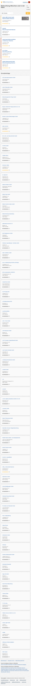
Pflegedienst (6, 670)
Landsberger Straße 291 (15, 54)
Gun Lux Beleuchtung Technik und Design (10, 262)
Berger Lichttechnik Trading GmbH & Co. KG (11, 106)
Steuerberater (3, 671)
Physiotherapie (26, 670)
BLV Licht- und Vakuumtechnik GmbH (9, 135)
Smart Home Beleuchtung (7, 583)
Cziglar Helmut (5, 155)
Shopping (24, 664)
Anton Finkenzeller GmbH (7, 87)
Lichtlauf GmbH (5, 369)
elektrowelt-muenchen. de (7, 223)
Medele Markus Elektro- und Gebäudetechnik (11, 437)
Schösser (4, 544)
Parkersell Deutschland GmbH (8, 496)
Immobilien (15, 664)
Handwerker (10, 664)
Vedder (3, 632)
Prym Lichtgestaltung (6, 515)
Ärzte (2, 664)
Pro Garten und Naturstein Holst (8, 505)
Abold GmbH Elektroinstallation (15, 40)
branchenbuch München (8, 1)
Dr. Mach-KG (5, 174)
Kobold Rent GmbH (6, 281)
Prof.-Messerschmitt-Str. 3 (11, 21)
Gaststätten (19, 667)
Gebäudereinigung (4, 669)
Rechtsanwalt (11, 670)
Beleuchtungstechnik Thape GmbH (9, 97)
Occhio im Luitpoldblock (7, 457)
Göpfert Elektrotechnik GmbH (15, 62)
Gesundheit (5, 664)
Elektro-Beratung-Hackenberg (8, 213)
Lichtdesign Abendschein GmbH (8, 359)
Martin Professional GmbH (7, 418)
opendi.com (3, 683)
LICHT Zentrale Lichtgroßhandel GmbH (10, 340)
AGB (17, 680)
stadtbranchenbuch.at (16, 682)
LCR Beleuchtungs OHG (7, 301)
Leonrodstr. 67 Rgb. (15, 43)
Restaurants (19, 664)
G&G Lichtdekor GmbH (6, 252)
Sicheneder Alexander (6, 564)
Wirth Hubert (4, 651)
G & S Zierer (15, 51)
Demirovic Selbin (5, 165)
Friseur (15, 667)
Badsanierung (7, 667)
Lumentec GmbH (5, 408)
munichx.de (24, 682)
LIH (3, 379)
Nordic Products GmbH (6, 447)
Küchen (23, 669)
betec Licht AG (5, 126)
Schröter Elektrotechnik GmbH (8, 554)
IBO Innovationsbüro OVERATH (8, 272)
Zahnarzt (8, 671)
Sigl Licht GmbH (5, 574)
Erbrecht (21, 670)
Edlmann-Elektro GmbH (7, 184)
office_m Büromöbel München (8, 466)
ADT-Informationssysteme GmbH (8, 77)
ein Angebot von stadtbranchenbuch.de (8, 2)
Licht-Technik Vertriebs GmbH (8, 350)
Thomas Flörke (5, 593)
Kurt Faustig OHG (5, 291)
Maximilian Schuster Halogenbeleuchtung (10, 428)
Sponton (15, 29)
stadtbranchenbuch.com (5, 682)
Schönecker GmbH (6, 535)
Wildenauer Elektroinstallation (8, 642)
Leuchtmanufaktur (5, 311)
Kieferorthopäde (19, 669)
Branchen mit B (11, 660)
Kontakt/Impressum (4, 680)
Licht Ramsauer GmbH (6, 330)
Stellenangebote (23, 680)
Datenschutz (12, 680)
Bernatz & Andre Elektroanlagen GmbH (10, 116)
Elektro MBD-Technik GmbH (11, 18)
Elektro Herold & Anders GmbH (8, 204)
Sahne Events (5, 525)
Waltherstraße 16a (15, 32)
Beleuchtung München (20, 660)
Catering (12, 667)
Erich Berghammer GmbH (7, 233)
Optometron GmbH (6, 476)
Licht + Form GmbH (6, 320)
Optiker (2, 670)
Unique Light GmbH (6, 622)
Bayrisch (23, 667)
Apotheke (3, 667)
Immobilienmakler (11, 669)
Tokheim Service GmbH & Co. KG (9, 612)
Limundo (4, 389)
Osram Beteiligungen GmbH (7, 486)
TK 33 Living (4, 603)
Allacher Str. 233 (15, 65)
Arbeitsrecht (16, 670)
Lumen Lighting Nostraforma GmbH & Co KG (11, 398)
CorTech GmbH (5, 145)
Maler (26, 669)
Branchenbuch (4, 660)
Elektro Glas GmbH (6, 194)
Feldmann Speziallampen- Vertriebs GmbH (10, 243)
